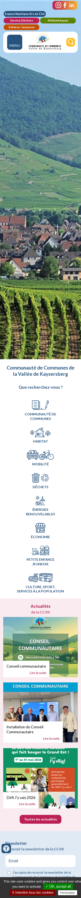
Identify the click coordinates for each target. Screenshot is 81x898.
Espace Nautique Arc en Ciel (24, 14)
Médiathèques (58, 20)
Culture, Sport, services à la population (40, 583)
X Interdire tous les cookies (32, 892)
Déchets (40, 481)
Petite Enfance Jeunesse (40, 556)
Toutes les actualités (40, 819)
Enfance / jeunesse (22, 27)
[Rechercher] (70, 42)
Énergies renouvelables (40, 506)
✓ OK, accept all (58, 886)
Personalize (67, 892)
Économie (40, 531)
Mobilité (40, 458)
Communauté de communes (40, 410)
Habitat (40, 435)
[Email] (40, 861)
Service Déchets (21, 20)
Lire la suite (38, 673)
